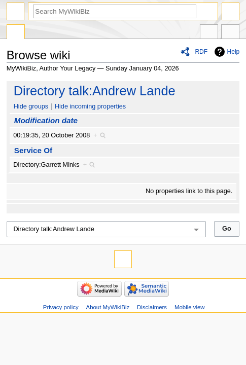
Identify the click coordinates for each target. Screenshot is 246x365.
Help (233, 51)
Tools (230, 33)
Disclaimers (152, 307)
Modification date (46, 120)
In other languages (209, 33)
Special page (15, 33)
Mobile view (189, 307)
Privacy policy (61, 307)
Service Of (33, 150)
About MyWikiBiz (108, 307)
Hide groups (31, 106)
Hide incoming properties (90, 106)
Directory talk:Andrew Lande (94, 91)
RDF (201, 51)
